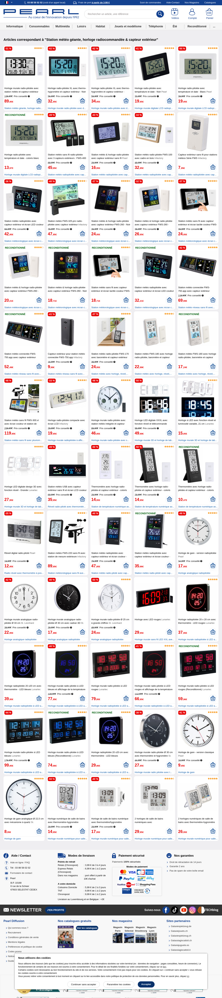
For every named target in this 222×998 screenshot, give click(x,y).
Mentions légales (16, 942)
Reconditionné (197, 26)
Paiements (126, 861)
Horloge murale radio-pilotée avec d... (67, 108)
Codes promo (15, 951)
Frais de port (94, 2)
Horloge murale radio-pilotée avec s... (110, 440)
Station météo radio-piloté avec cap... (110, 573)
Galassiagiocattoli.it (180, 950)
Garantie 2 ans (177, 866)
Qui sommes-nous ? (18, 928)
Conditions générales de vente (23, 937)
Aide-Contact (172, 2)
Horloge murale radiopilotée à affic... (66, 440)
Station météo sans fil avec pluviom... (23, 440)
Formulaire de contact (21, 873)
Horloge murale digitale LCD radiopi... (154, 108)
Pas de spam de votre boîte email (187, 870)
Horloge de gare (186, 772)
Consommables (39, 26)
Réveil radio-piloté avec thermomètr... (66, 506)
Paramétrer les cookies (119, 984)
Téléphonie (156, 26)
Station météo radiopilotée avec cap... (67, 174)
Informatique (14, 26)
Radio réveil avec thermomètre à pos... (23, 573)
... (214, 26)
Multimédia (63, 26)
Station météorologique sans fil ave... (66, 573)
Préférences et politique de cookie (25, 946)
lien (164, 967)
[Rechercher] (160, 14)
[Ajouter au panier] (39, 101)
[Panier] (209, 14)
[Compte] (192, 14)
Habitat (100, 26)
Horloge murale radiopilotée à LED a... (197, 639)
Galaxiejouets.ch (179, 931)
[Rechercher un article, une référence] (124, 14)
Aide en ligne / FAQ (20, 862)
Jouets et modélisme (128, 26)
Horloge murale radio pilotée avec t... (153, 772)
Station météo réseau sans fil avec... (196, 307)
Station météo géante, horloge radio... (23, 108)
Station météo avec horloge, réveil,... (109, 373)
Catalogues (210, 2)
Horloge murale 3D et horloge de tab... (154, 440)
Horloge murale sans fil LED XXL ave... (154, 639)
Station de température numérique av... (111, 506)
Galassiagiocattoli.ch (181, 940)
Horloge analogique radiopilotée (194, 573)
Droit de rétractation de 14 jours (186, 862)
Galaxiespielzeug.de (181, 926)
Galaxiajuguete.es (180, 945)
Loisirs (81, 26)
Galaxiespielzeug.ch (181, 935)
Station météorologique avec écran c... (23, 241)
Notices (11, 956)
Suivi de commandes (150, 2)
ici (188, 976)
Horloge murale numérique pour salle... (67, 838)
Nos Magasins (192, 2)
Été (175, 26)
